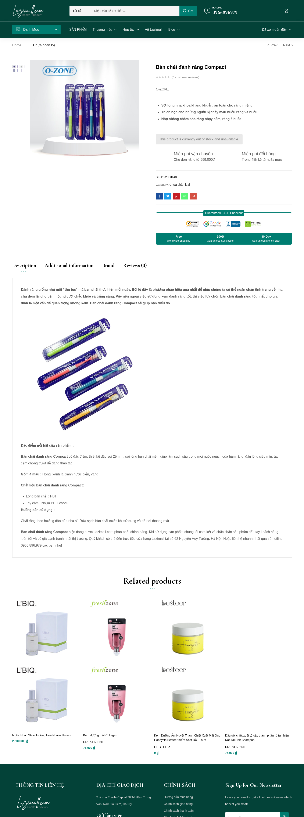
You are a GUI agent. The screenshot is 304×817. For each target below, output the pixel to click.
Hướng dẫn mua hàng (178, 803)
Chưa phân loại (44, 45)
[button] (223, 213)
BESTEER (162, 753)
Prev (272, 45)
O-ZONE (162, 89)
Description (24, 265)
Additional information (69, 265)
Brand (108, 265)
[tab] (28, 270)
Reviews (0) (135, 265)
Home (16, 45)
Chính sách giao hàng (178, 810)
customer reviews (185, 77)
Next (287, 45)
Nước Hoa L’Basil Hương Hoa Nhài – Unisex (41, 741)
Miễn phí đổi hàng (259, 153)
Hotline (217, 8)
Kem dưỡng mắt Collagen (100, 741)
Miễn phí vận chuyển (193, 153)
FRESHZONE (93, 749)
